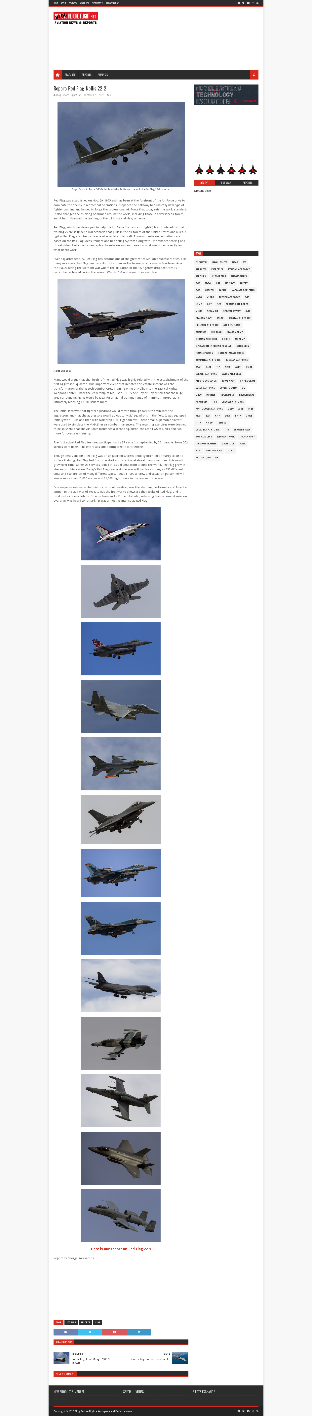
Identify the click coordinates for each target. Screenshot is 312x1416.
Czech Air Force (205, 388)
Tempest (222, 423)
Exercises (217, 269)
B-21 (250, 409)
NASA (243, 443)
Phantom (201, 402)
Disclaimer (84, 3)
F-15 (247, 297)
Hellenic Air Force (207, 325)
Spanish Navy (242, 429)
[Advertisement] (186, 38)
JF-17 (198, 423)
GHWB (249, 416)
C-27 (209, 304)
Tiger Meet (227, 395)
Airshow (201, 269)
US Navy (230, 283)
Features (70, 74)
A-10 (248, 311)
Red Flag (71, 1322)
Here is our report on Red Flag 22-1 (121, 1249)
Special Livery (232, 311)
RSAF (198, 416)
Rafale (222, 290)
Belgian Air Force (239, 318)
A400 (227, 367)
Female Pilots (204, 353)
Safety (244, 283)
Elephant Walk (226, 436)
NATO (199, 297)
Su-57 (230, 450)
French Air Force (229, 297)
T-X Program (247, 381)
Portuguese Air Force (209, 409)
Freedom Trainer (206, 443)
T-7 (218, 367)
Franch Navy (247, 436)
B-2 (243, 388)
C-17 (217, 416)
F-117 (238, 416)
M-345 (199, 311)
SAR (208, 416)
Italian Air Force (239, 269)
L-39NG (226, 339)
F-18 (198, 290)
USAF (97, 1322)
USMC (199, 304)
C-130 (198, 395)
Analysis (103, 74)
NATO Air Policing (243, 290)
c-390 (230, 409)
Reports (87, 74)
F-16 (198, 283)
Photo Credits (97, 3)
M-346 (208, 283)
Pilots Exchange (206, 381)
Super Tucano (228, 388)
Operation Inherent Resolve (213, 346)
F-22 (218, 304)
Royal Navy (228, 381)
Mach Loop (228, 443)
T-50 (214, 402)
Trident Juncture (207, 457)
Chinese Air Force (233, 402)
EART (227, 416)
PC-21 (249, 367)
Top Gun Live (204, 436)
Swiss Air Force (231, 374)
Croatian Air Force (207, 429)
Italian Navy (204, 318)
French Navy (246, 395)
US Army (240, 339)
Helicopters (218, 276)
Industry (201, 262)
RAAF (198, 367)
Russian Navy (214, 450)
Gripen (209, 290)
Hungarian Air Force (231, 353)
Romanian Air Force (208, 360)
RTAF (198, 450)
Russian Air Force (236, 360)
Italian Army (235, 332)
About (63, 3)
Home (56, 3)
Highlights (219, 262)
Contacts (73, 3)
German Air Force (206, 339)
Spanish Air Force (237, 304)
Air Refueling (232, 325)
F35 (244, 262)
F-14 (226, 429)
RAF (218, 283)
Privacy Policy (112, 3)
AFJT (240, 409)
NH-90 (209, 423)
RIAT (208, 367)
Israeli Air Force (206, 374)
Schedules (242, 346)
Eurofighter (239, 276)
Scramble (212, 311)
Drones (210, 395)
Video (210, 297)
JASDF (238, 367)
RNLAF (219, 318)
